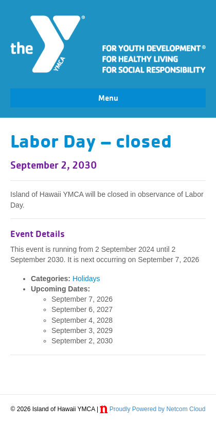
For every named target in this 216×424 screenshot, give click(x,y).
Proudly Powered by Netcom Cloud (158, 409)
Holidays (86, 278)
